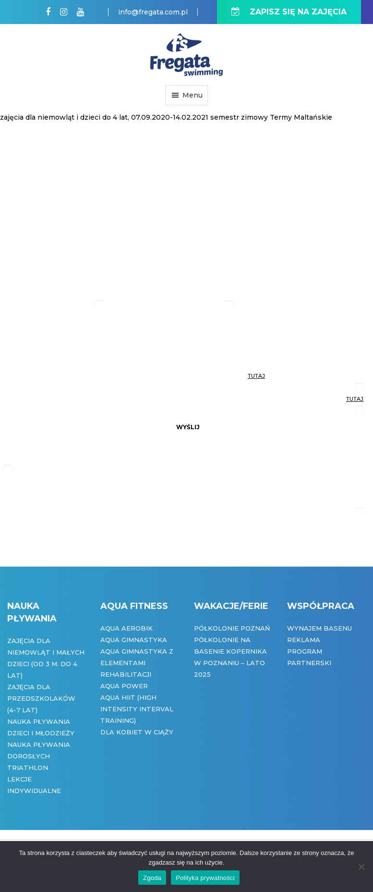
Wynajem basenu (319, 628)
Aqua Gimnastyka (133, 640)
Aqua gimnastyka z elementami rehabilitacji (136, 662)
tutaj (256, 375)
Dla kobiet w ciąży (136, 732)
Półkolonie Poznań (232, 628)
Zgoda (152, 877)
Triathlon (27, 767)
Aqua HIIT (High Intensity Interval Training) (136, 709)
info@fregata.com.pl (153, 12)
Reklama (303, 640)
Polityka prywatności (205, 877)
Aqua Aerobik (126, 628)
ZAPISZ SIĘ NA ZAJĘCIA (289, 11)
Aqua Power (124, 686)
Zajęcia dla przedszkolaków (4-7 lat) (41, 698)
